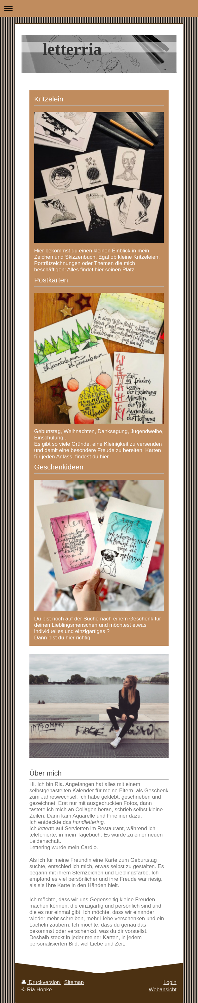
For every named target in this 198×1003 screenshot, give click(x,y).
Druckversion (41, 982)
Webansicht (162, 990)
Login (170, 982)
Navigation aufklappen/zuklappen (99, 8)
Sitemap (74, 982)
